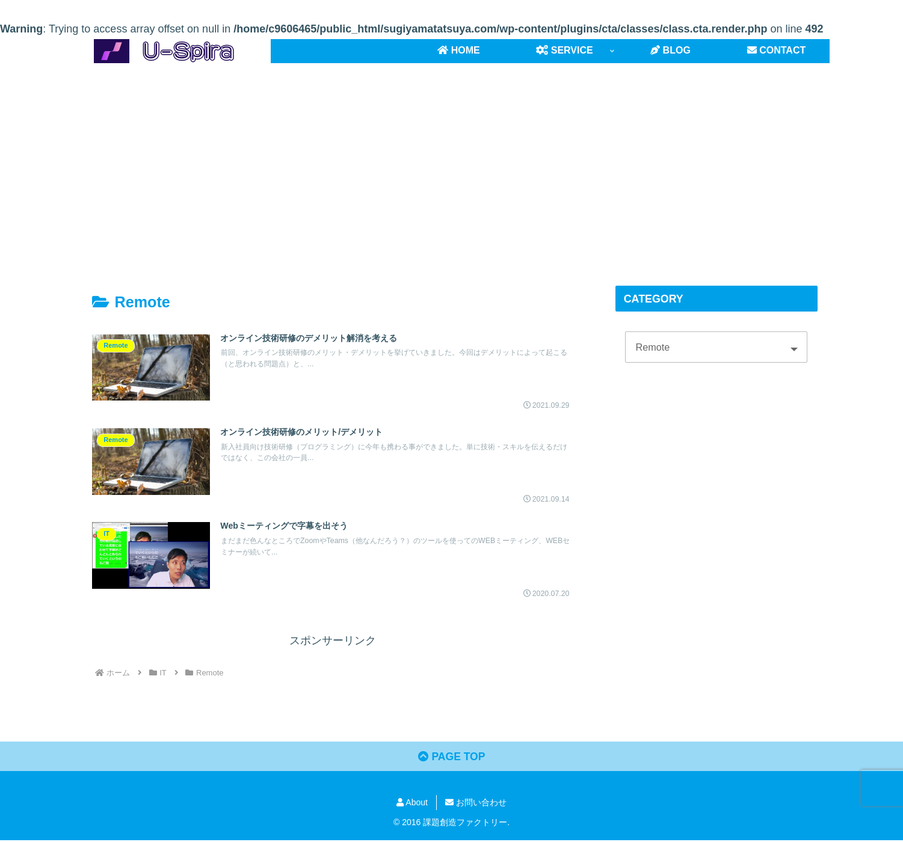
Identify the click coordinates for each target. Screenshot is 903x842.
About (412, 805)
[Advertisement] (452, 162)
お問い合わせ (476, 805)
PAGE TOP (451, 758)
